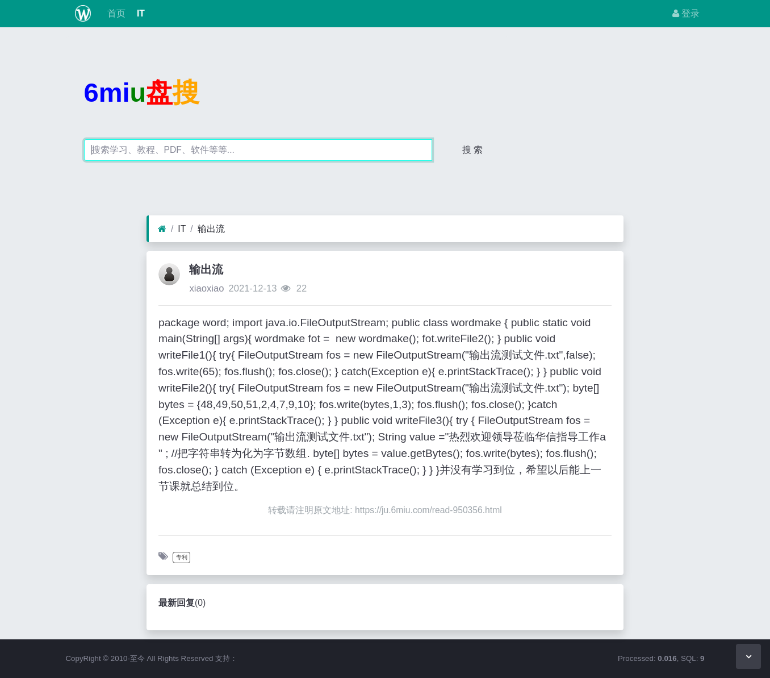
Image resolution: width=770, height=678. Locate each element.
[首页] (162, 229)
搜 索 (472, 150)
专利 (181, 557)
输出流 (211, 229)
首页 (114, 13)
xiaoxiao (206, 288)
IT (140, 13)
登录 (686, 13)
